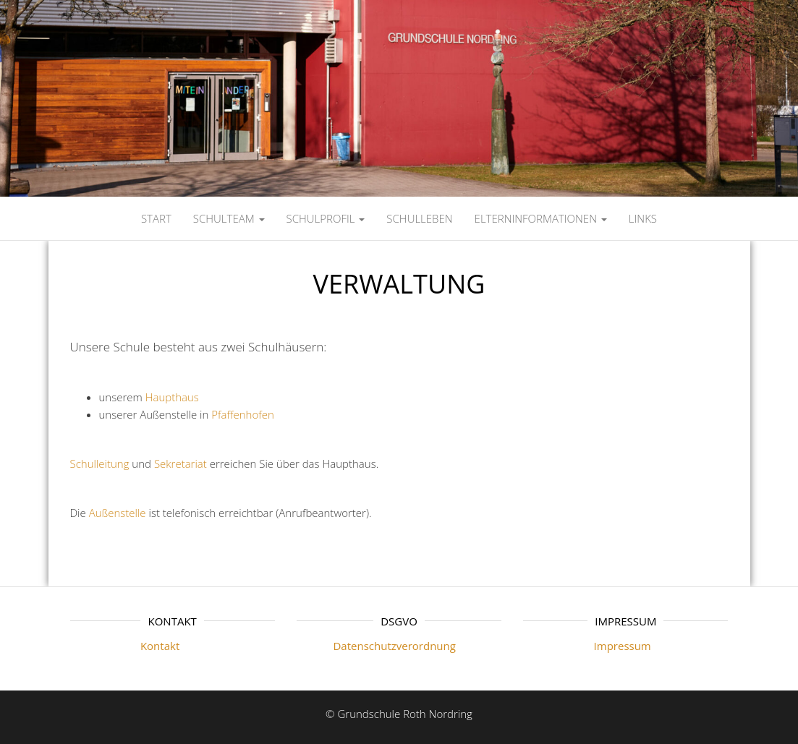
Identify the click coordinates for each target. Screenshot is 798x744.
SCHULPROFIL (325, 218)
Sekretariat (180, 463)
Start (156, 218)
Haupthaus (172, 397)
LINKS (643, 218)
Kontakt (125, 645)
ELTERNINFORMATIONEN (541, 218)
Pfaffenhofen (242, 414)
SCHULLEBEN (419, 218)
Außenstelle (117, 512)
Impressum (587, 645)
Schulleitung (100, 463)
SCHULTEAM (229, 218)
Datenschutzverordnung (376, 645)
